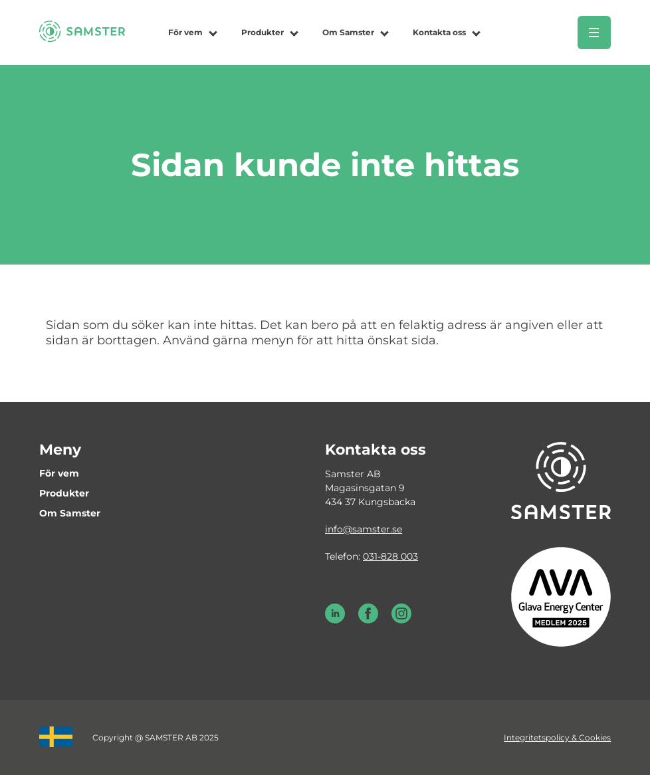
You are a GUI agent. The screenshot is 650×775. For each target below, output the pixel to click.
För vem (185, 32)
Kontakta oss (439, 32)
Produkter (262, 32)
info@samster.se (363, 529)
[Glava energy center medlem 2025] (561, 596)
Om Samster (348, 32)
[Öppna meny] (594, 32)
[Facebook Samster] (368, 620)
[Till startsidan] (82, 38)
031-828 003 (390, 556)
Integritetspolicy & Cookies (557, 737)
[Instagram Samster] (401, 620)
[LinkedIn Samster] (335, 620)
